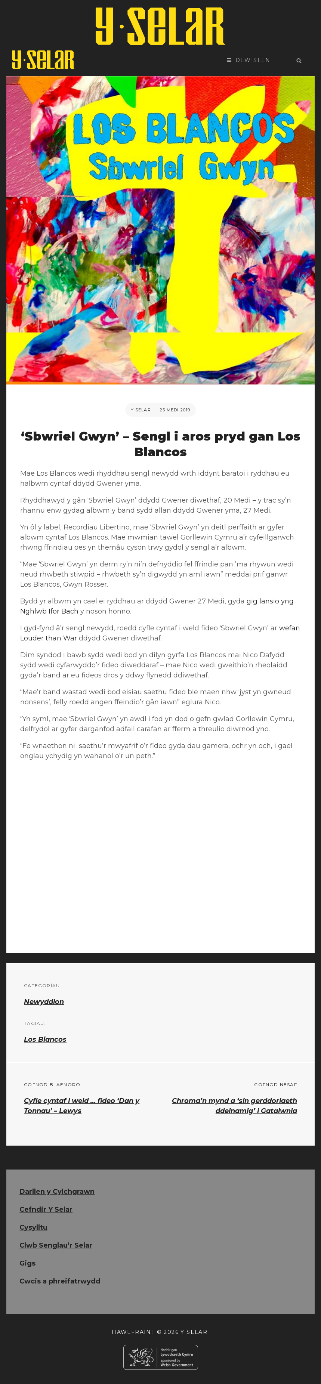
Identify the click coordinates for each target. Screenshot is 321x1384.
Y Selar (141, 410)
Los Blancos (45, 1039)
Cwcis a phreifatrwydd (60, 1281)
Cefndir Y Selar (45, 1209)
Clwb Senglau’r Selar (55, 1245)
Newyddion (44, 1002)
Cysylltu (33, 1227)
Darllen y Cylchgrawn (57, 1191)
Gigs (27, 1263)
